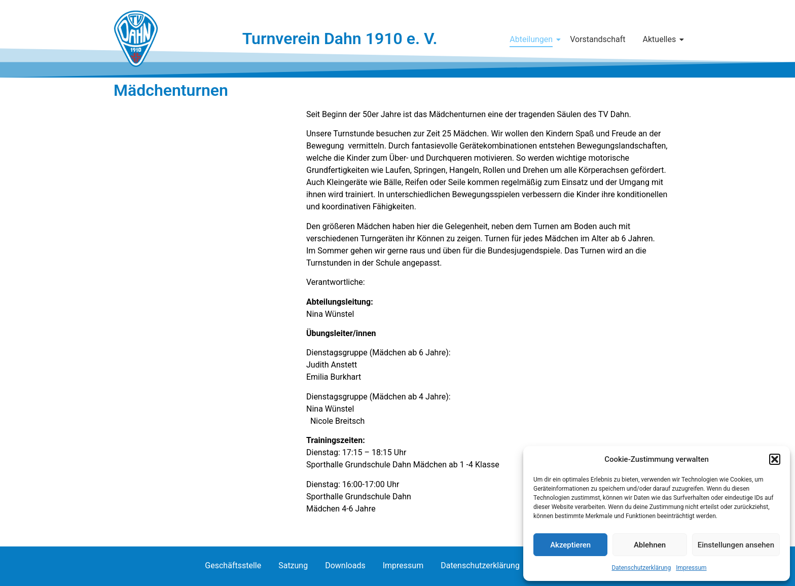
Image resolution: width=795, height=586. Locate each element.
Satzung (293, 565)
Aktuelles (661, 39)
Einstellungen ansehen (736, 545)
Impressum (691, 567)
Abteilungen (533, 39)
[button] (775, 459)
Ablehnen (650, 545)
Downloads (345, 565)
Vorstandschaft (597, 39)
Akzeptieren (570, 545)
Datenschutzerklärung (641, 567)
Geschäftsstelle (233, 565)
